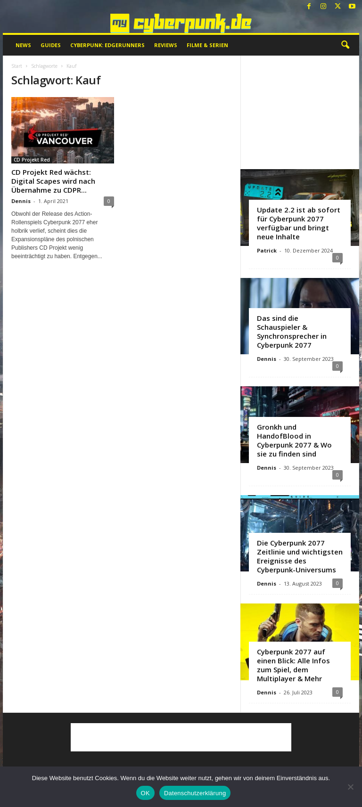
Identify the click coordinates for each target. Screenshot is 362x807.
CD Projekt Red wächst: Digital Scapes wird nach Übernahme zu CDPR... (53, 181)
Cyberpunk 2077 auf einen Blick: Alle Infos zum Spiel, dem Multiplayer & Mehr (293, 665)
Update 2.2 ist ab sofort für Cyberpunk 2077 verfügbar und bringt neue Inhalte (298, 223)
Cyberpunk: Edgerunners (107, 45)
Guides (51, 45)
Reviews (165, 45)
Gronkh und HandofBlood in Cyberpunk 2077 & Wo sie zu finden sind (294, 440)
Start (16, 66)
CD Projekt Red (32, 159)
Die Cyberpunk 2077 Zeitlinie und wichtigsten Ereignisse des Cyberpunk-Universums (300, 556)
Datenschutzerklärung (195, 793)
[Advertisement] (300, 112)
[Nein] (350, 786)
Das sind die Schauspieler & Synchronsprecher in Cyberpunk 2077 (292, 331)
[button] (345, 45)
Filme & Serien (207, 45)
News (23, 45)
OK (145, 793)
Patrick (267, 250)
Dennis (21, 200)
